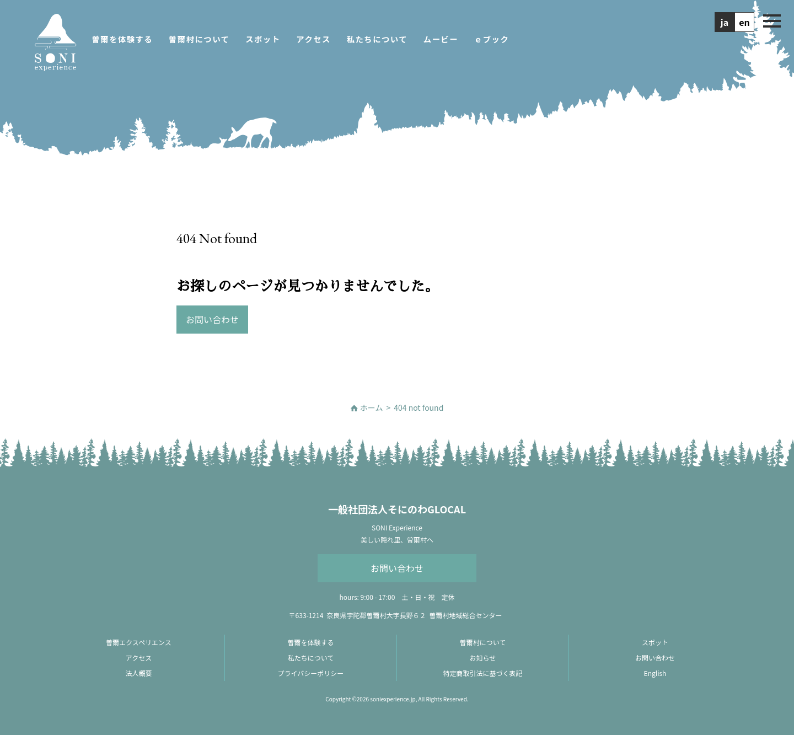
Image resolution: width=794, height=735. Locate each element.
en (744, 22)
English (655, 673)
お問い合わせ (397, 568)
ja (724, 22)
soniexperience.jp (392, 699)
